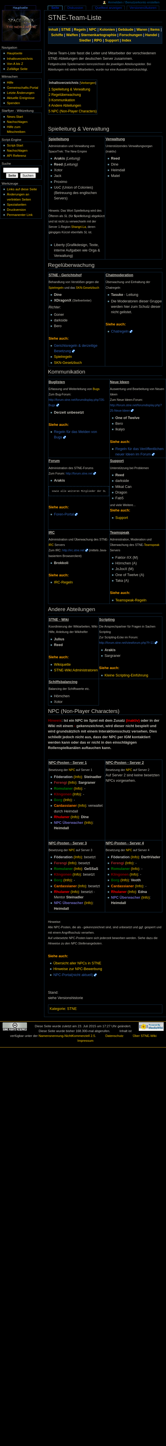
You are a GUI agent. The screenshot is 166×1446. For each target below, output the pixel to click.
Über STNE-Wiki (145, 1035)
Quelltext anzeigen (108, 7)
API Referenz (16, 155)
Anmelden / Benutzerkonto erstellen (133, 2)
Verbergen (87, 82)
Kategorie (57, 1009)
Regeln (80, 30)
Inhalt (53, 30)
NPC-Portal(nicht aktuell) (73, 975)
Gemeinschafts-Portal (22, 87)
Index (126, 40)
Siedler (85, 40)
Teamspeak (151, 544)
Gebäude (125, 30)
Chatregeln (120, 331)
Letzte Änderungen (20, 92)
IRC (51, 544)
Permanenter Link (19, 214)
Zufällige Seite (17, 69)
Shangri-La (78, 226)
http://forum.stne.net (79, 473)
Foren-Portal (64, 514)
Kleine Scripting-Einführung (126, 675)
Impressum (85, 1040)
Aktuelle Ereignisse (20, 98)
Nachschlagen (17, 121)
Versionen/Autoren (143, 7)
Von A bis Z (15, 63)
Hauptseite (14, 53)
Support (112, 40)
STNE (66, 30)
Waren (141, 30)
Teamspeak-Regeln (130, 600)
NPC (93, 30)
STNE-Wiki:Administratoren (76, 670)
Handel (151, 35)
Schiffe (57, 35)
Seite (55, 7)
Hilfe (10, 82)
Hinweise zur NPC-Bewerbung (77, 969)
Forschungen (130, 35)
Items (155, 30)
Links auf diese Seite (22, 189)
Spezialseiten (16, 204)
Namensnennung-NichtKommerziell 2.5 (67, 1035)
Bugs (96, 389)
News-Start (15, 116)
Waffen (72, 35)
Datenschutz (114, 1035)
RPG (98, 40)
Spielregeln (56, 287)
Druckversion (16, 209)
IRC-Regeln (63, 582)
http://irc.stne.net (73, 550)
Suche (6, 163)
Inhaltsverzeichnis (20, 58)
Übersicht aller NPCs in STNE (77, 963)
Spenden (13, 103)
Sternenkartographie (98, 35)
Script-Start (15, 145)
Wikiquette (62, 665)
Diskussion (75, 7)
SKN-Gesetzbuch (87, 287)
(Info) (78, 777)
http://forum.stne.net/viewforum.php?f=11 (126, 642)
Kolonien (107, 30)
